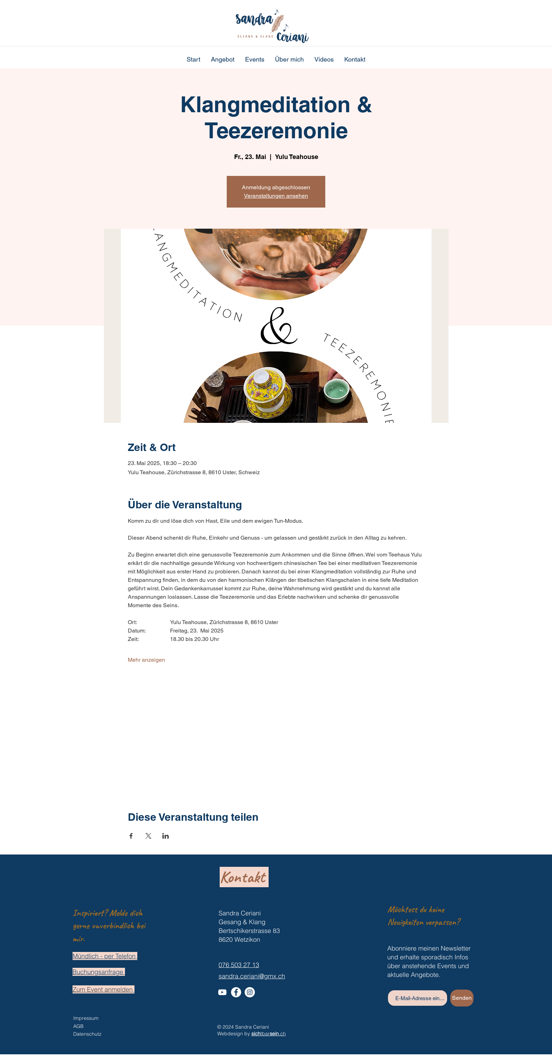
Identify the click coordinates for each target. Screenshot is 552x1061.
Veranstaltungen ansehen (276, 195)
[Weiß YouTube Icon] (222, 992)
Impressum (86, 1018)
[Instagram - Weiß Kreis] (250, 992)
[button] (223, 59)
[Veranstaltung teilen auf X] (148, 836)
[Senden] (461, 998)
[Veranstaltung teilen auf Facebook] (131, 836)
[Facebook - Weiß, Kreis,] (236, 992)
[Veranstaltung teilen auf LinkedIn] (165, 836)
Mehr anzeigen (146, 659)
